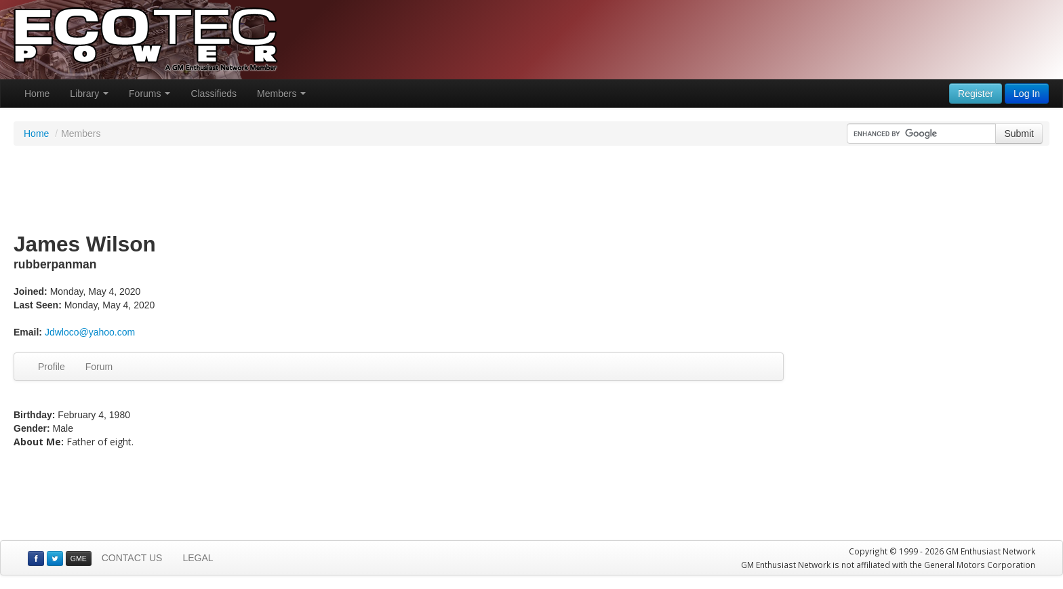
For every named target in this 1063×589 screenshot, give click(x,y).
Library (89, 93)
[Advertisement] (531, 189)
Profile (51, 366)
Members (281, 93)
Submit (1019, 133)
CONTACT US (132, 557)
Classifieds (213, 93)
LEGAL (197, 557)
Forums (149, 93)
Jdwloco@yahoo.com (90, 332)
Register (975, 93)
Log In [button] (1027, 93)
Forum (99, 366)
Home (36, 93)
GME (79, 558)
